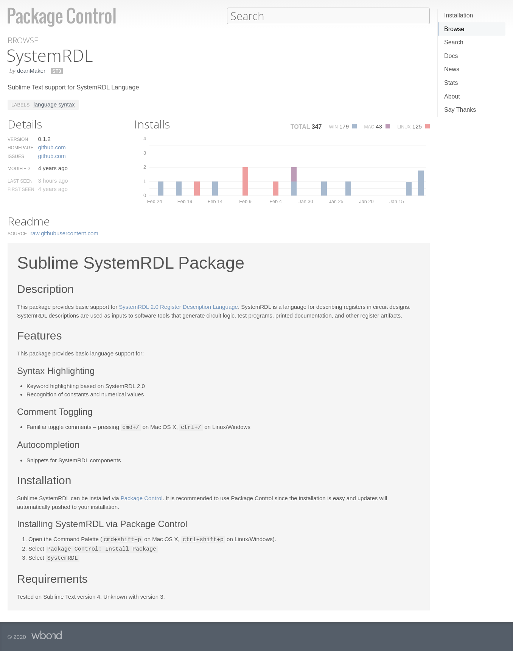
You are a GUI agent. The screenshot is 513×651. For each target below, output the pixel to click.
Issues (16, 156)
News (451, 69)
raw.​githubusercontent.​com (64, 233)
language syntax (54, 104)
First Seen (21, 189)
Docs (451, 56)
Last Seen (20, 180)
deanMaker (31, 70)
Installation (458, 15)
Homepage (20, 147)
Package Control (142, 497)
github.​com (51, 147)
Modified (19, 168)
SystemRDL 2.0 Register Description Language (178, 306)
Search (453, 42)
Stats (451, 83)
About (452, 96)
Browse (454, 29)
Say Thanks (460, 109)
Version (18, 139)
